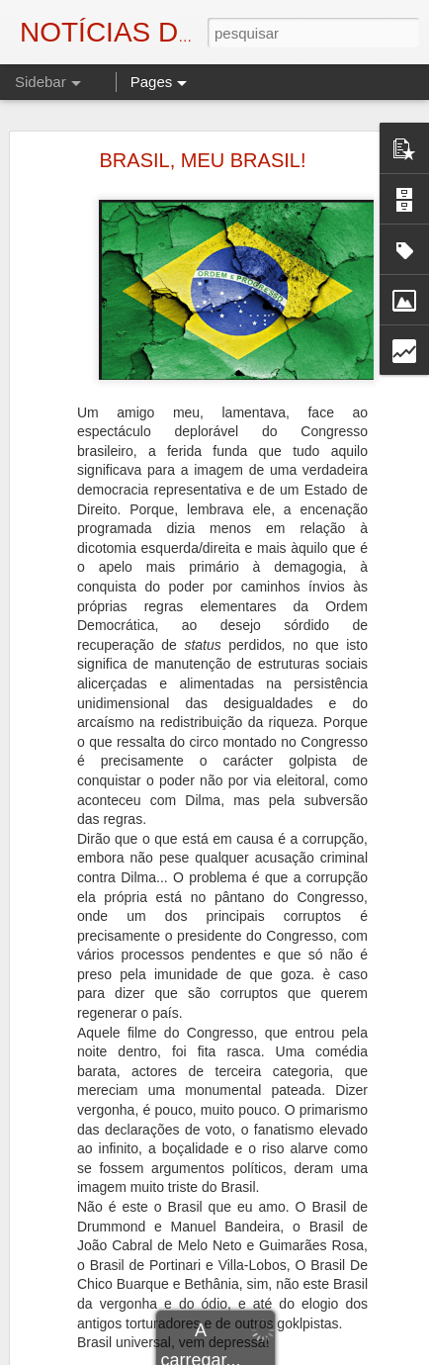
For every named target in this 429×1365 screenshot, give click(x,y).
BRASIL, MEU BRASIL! (203, 160)
